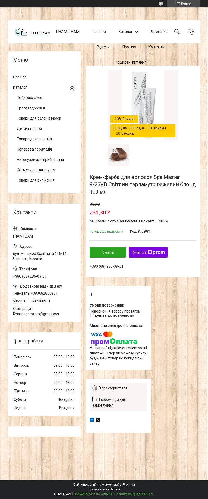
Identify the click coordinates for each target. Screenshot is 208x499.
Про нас (129, 47)
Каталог (126, 32)
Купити (108, 252)
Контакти (156, 47)
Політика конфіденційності (134, 494)
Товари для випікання (36, 180)
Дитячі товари (29, 129)
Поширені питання (130, 62)
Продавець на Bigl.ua (104, 489)
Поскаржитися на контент (93, 494)
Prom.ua (129, 484)
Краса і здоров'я (31, 108)
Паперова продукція (34, 149)
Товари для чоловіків (35, 139)
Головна (99, 32)
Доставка (159, 32)
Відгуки (103, 47)
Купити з (148, 252)
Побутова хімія (29, 98)
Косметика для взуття (36, 170)
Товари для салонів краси (39, 118)
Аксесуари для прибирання (40, 160)
